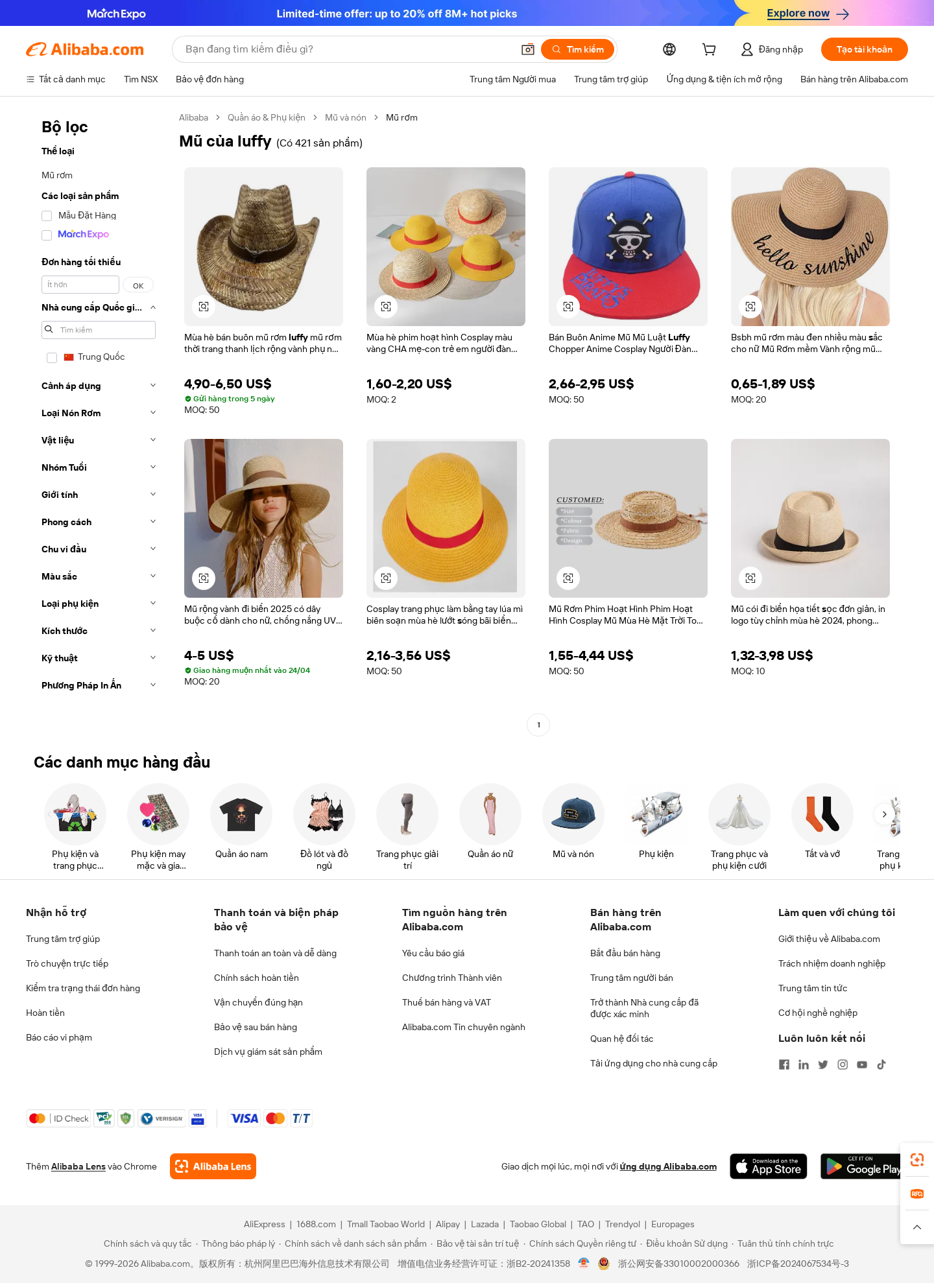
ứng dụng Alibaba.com (668, 1166)
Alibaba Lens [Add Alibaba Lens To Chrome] (78, 1166)
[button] (528, 49)
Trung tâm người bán (631, 977)
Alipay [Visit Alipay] (448, 1224)
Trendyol (622, 1224)
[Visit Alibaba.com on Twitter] (823, 1064)
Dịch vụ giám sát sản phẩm (268, 1051)
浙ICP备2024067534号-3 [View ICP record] (798, 1263)
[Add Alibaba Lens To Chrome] (213, 1166)
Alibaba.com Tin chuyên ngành (463, 1027)
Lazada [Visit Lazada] (485, 1224)
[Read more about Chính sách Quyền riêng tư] (580, 1243)
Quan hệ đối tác (622, 1038)
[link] (917, 1160)
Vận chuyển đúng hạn (258, 1002)
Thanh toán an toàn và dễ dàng (275, 953)
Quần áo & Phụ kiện (266, 117)
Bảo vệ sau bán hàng (255, 1027)
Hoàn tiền (45, 1012)
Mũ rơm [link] (401, 117)
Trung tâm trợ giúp (63, 939)
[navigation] (98, 423)
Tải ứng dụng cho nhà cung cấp (653, 1063)
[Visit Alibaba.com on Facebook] (784, 1064)
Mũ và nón (345, 117)
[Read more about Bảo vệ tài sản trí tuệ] (475, 1243)
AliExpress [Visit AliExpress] (264, 1224)
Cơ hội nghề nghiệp (817, 1012)
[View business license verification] (584, 1263)
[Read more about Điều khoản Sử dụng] (684, 1243)
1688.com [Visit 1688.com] (316, 1224)
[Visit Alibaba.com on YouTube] (862, 1064)
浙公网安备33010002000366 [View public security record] (678, 1263)
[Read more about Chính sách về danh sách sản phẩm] (353, 1243)
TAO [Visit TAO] (585, 1224)
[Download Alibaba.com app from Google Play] (864, 1166)
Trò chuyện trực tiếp (67, 963)
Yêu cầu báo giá (433, 953)
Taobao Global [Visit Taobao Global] (538, 1224)
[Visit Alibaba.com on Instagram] (842, 1064)
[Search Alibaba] (348, 49)
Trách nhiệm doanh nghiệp (831, 963)
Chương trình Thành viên (452, 977)
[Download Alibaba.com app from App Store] (769, 1166)
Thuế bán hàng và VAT (446, 1002)
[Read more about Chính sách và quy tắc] (146, 1243)
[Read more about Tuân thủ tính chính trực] (783, 1243)
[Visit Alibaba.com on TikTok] (881, 1064)
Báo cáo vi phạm (59, 1037)
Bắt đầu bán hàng (625, 953)
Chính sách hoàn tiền (256, 977)
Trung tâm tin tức (813, 988)
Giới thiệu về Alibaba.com (829, 939)
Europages (673, 1224)
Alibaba (193, 117)
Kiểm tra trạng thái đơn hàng (83, 988)
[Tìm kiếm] (577, 49)
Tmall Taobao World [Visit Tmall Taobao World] (386, 1224)
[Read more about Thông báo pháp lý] (235, 1243)
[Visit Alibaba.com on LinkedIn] (803, 1064)
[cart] (711, 51)
